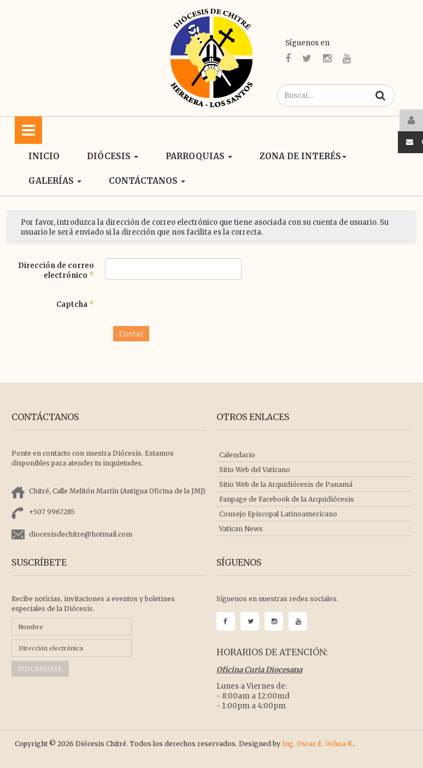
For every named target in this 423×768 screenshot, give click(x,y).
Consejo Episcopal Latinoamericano (278, 514)
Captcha (75, 304)
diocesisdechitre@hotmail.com (80, 534)
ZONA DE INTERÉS (303, 156)
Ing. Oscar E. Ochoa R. (318, 744)
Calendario (237, 455)
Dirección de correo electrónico (56, 270)
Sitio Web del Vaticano (254, 470)
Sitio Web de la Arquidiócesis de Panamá (285, 484)
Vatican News (241, 529)
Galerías (54, 181)
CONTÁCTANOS (147, 181)
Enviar (131, 334)
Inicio (44, 156)
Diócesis (112, 156)
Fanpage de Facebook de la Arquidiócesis (286, 499)
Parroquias (199, 156)
